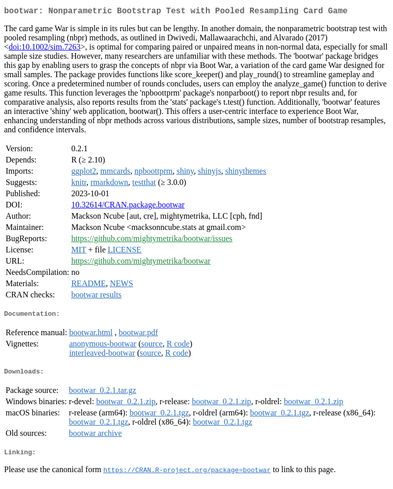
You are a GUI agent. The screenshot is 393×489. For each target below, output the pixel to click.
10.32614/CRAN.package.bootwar (127, 206)
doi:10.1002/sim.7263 (44, 48)
